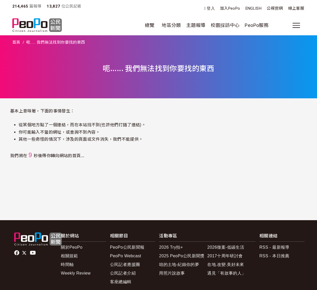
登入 (211, 8)
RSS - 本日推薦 (274, 256)
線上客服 (296, 8)
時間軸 (67, 264)
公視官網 (275, 8)
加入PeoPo (230, 8)
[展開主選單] (296, 25)
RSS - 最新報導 (274, 247)
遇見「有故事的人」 (226, 273)
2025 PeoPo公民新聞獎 (181, 256)
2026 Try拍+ (171, 247)
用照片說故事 (172, 273)
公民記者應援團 (125, 264)
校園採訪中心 (225, 25)
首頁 (16, 42)
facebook (17, 252)
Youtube (33, 252)
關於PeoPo (72, 247)
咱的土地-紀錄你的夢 (179, 264)
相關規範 (69, 256)
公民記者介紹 (123, 273)
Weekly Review (76, 273)
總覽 (150, 25)
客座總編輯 (121, 282)
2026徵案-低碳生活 (225, 247)
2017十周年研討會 (225, 256)
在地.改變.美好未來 (225, 264)
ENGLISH (253, 8)
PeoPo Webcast (125, 256)
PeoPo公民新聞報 (127, 247)
